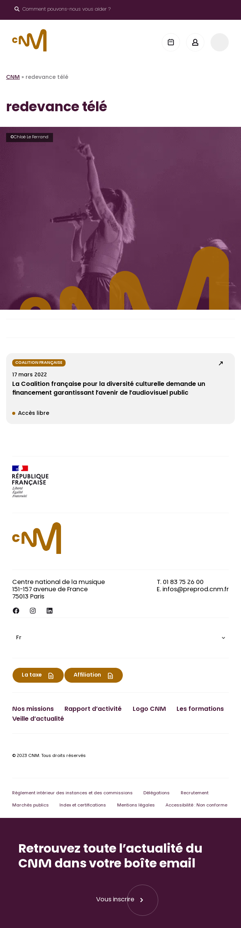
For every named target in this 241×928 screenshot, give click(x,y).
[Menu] (219, 42)
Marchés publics (30, 805)
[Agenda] (171, 42)
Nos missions (33, 709)
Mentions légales (136, 805)
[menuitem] (120, 638)
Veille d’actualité (38, 719)
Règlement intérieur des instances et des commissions (72, 793)
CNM (13, 77)
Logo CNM (149, 709)
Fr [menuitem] (18, 638)
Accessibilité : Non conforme (196, 805)
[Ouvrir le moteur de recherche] (62, 10)
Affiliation (87, 675)
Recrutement (195, 793)
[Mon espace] (195, 42)
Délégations (156, 793)
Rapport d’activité (93, 709)
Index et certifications (82, 805)
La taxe (32, 675)
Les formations (200, 709)
